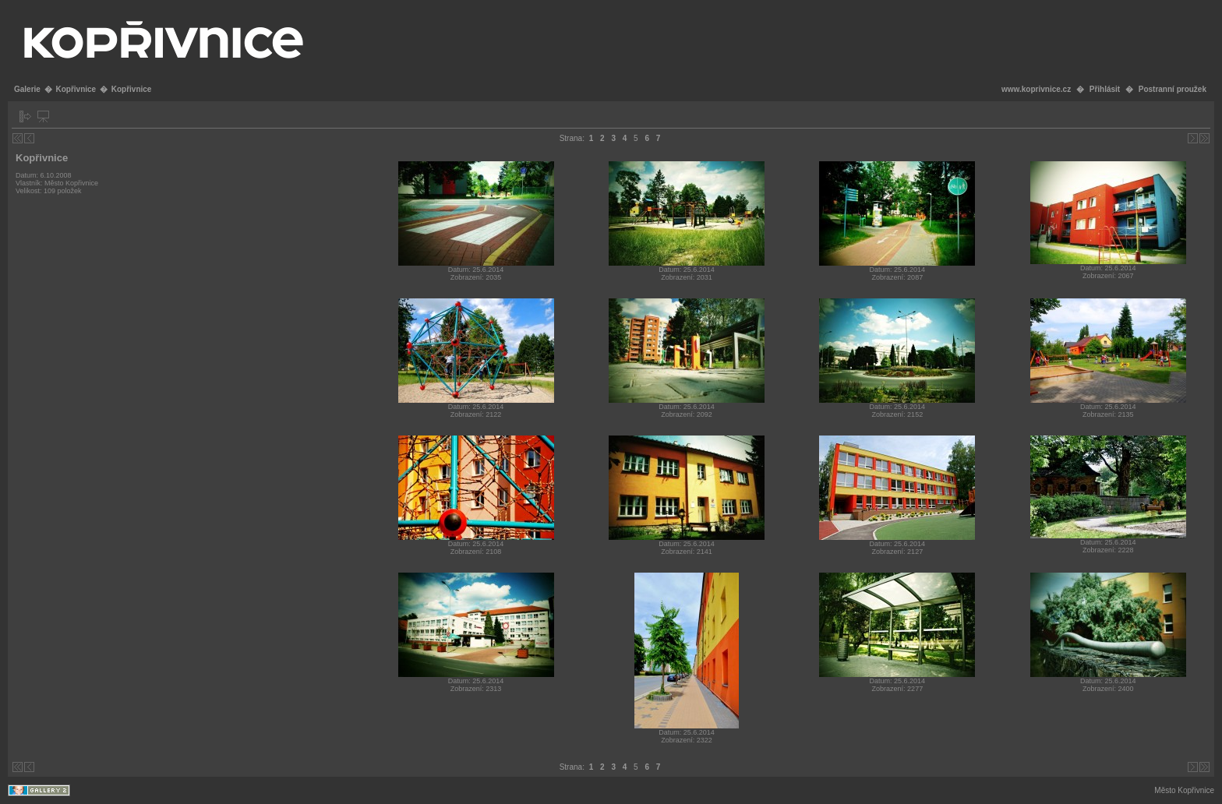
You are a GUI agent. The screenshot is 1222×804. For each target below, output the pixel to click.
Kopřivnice (75, 89)
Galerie (27, 89)
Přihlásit (1105, 89)
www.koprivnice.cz (1036, 89)
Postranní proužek (1172, 89)
